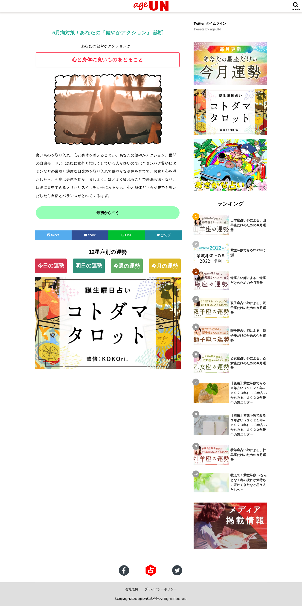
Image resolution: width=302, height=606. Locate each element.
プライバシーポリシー (161, 589)
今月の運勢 (164, 266)
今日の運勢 (51, 266)
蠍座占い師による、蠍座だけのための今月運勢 (248, 280)
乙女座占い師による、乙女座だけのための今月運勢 (248, 363)
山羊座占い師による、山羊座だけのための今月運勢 (248, 225)
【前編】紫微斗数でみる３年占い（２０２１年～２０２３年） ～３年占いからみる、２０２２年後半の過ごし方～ (248, 425)
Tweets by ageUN (207, 29)
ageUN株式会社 (148, 598)
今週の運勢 (126, 266)
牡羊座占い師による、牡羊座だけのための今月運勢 (248, 455)
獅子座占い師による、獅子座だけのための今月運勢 (248, 335)
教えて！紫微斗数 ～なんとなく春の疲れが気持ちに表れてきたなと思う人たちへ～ (248, 482)
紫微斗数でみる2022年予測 (248, 252)
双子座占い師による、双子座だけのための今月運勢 (248, 308)
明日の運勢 (89, 266)
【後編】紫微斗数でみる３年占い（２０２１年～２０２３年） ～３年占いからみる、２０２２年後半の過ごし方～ (248, 392)
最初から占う (107, 213)
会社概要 (131, 589)
